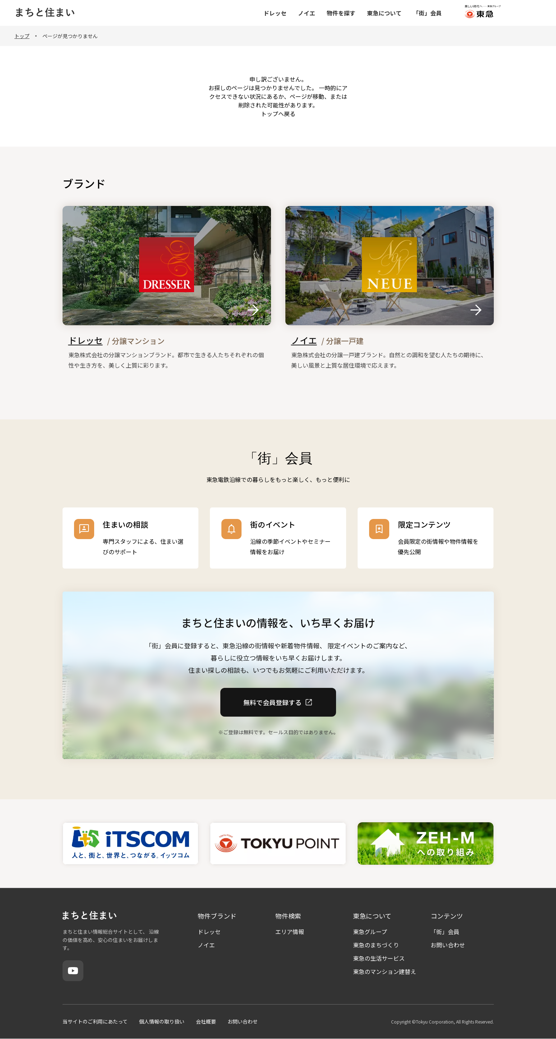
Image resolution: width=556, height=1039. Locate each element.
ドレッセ (315, 13)
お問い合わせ (448, 945)
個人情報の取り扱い (161, 1021)
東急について (425, 13)
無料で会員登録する (278, 702)
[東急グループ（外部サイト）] (524, 13)
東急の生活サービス (379, 958)
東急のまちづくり (376, 945)
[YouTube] (73, 970)
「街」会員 (468, 13)
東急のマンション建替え (384, 971)
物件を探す (382, 13)
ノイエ (347, 13)
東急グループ (370, 931)
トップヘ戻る (278, 113)
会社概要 (206, 1021)
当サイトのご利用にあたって (95, 1021)
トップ (21, 36)
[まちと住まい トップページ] (44, 13)
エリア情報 (289, 931)
